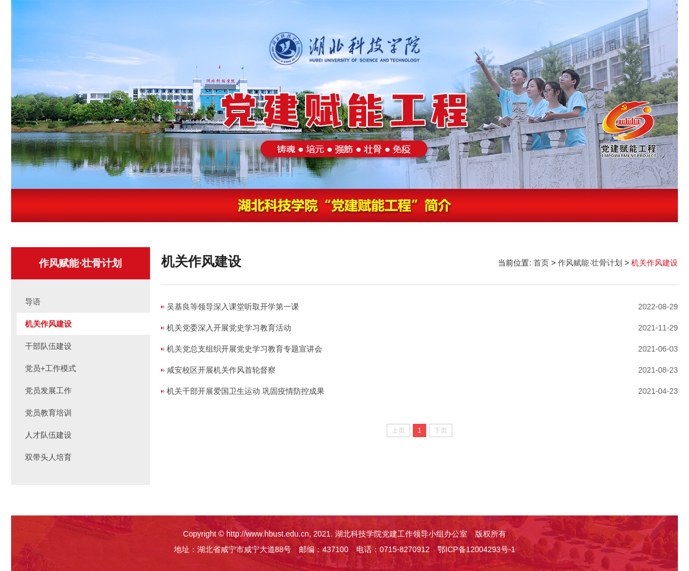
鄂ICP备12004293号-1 (476, 549)
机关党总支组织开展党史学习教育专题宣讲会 (244, 348)
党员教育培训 (48, 412)
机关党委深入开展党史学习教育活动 (229, 327)
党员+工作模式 (50, 368)
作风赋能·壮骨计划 (590, 262)
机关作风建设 (48, 323)
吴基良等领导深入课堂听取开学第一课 (233, 306)
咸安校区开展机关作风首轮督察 (221, 369)
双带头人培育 (48, 457)
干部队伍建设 (48, 346)
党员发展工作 (48, 390)
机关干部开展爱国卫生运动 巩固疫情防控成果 (245, 391)
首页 (541, 262)
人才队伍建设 (48, 434)
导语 (33, 301)
